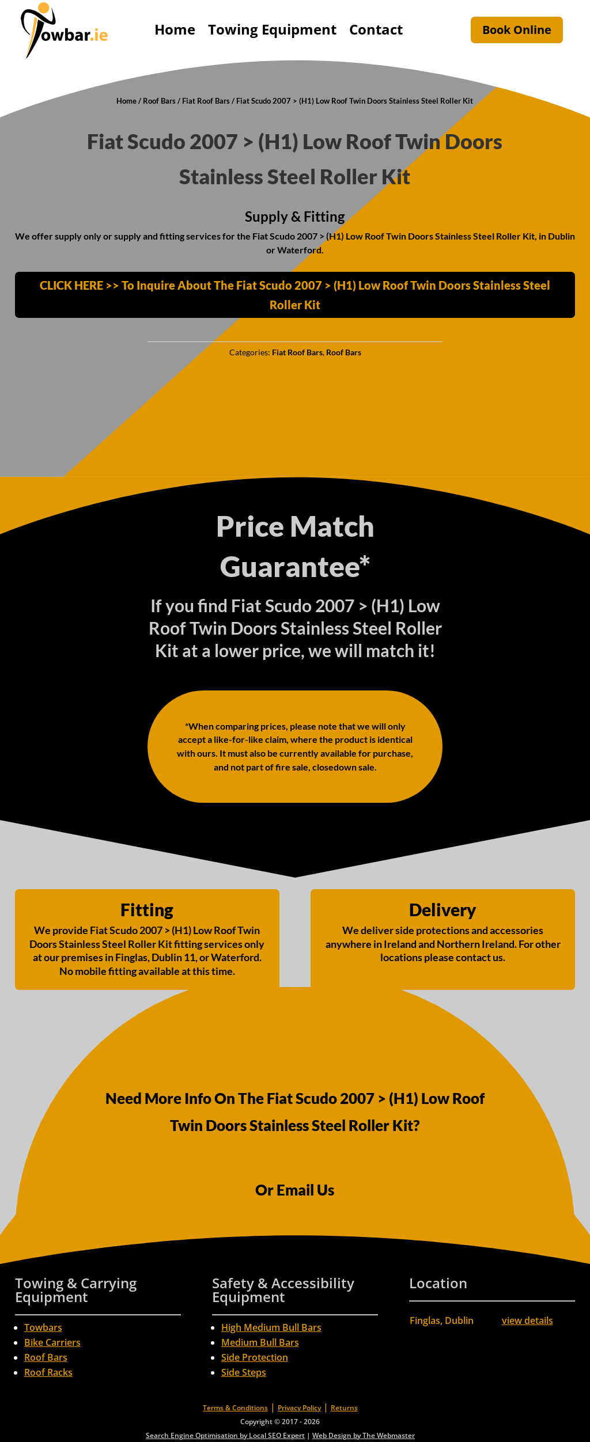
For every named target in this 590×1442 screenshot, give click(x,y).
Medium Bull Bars (260, 1342)
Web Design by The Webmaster (363, 1435)
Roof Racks (48, 1372)
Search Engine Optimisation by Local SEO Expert (225, 1435)
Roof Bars (159, 100)
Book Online (516, 29)
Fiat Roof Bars (206, 100)
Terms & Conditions (235, 1408)
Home (174, 29)
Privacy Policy (299, 1408)
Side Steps (243, 1372)
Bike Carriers (52, 1342)
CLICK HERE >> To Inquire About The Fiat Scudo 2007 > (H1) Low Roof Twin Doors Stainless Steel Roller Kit (295, 295)
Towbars (43, 1327)
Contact (376, 29)
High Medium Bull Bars (271, 1327)
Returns (344, 1408)
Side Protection (254, 1357)
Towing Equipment (272, 29)
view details (527, 1320)
